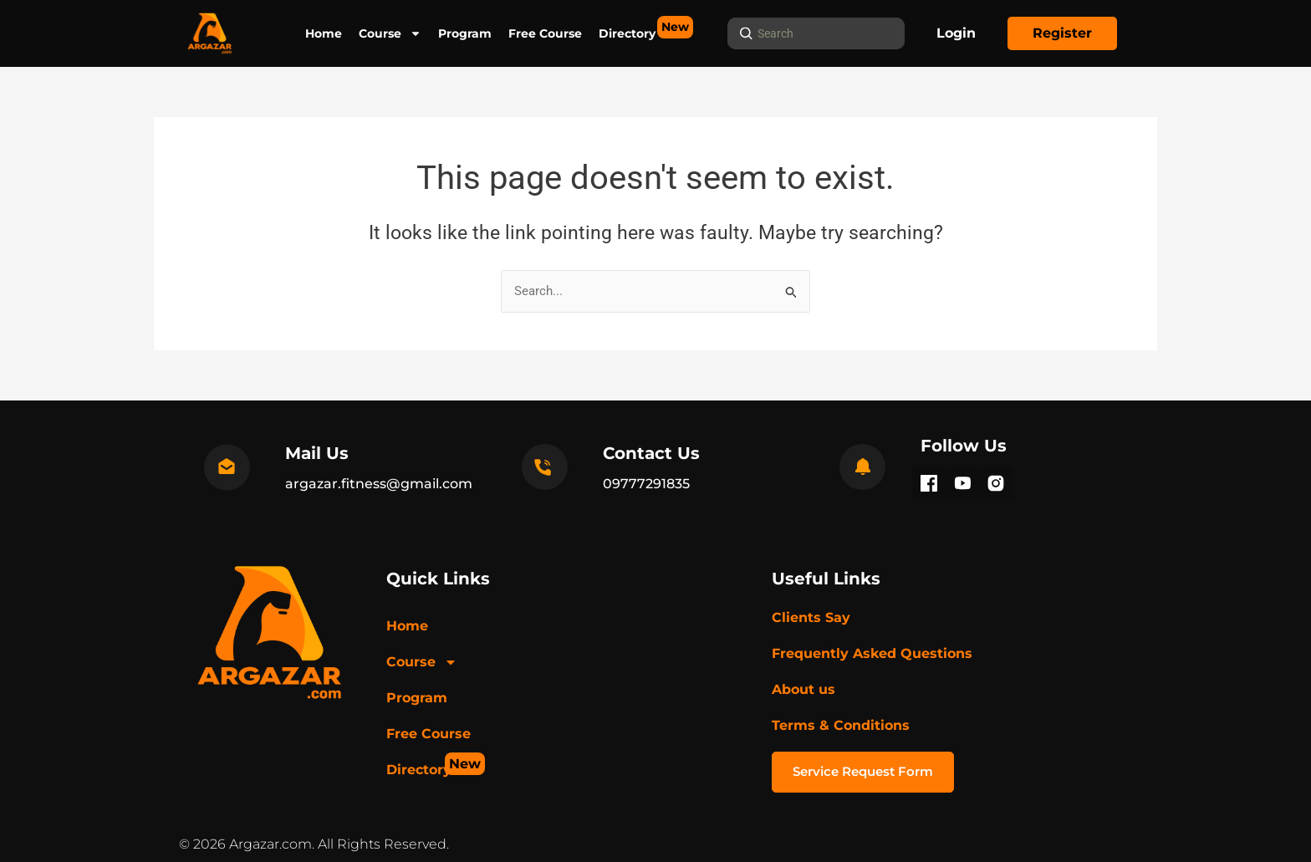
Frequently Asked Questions (872, 653)
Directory (627, 28)
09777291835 (646, 484)
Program (465, 33)
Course (390, 33)
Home (323, 33)
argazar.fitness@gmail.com (378, 484)
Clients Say (811, 617)
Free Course (545, 33)
